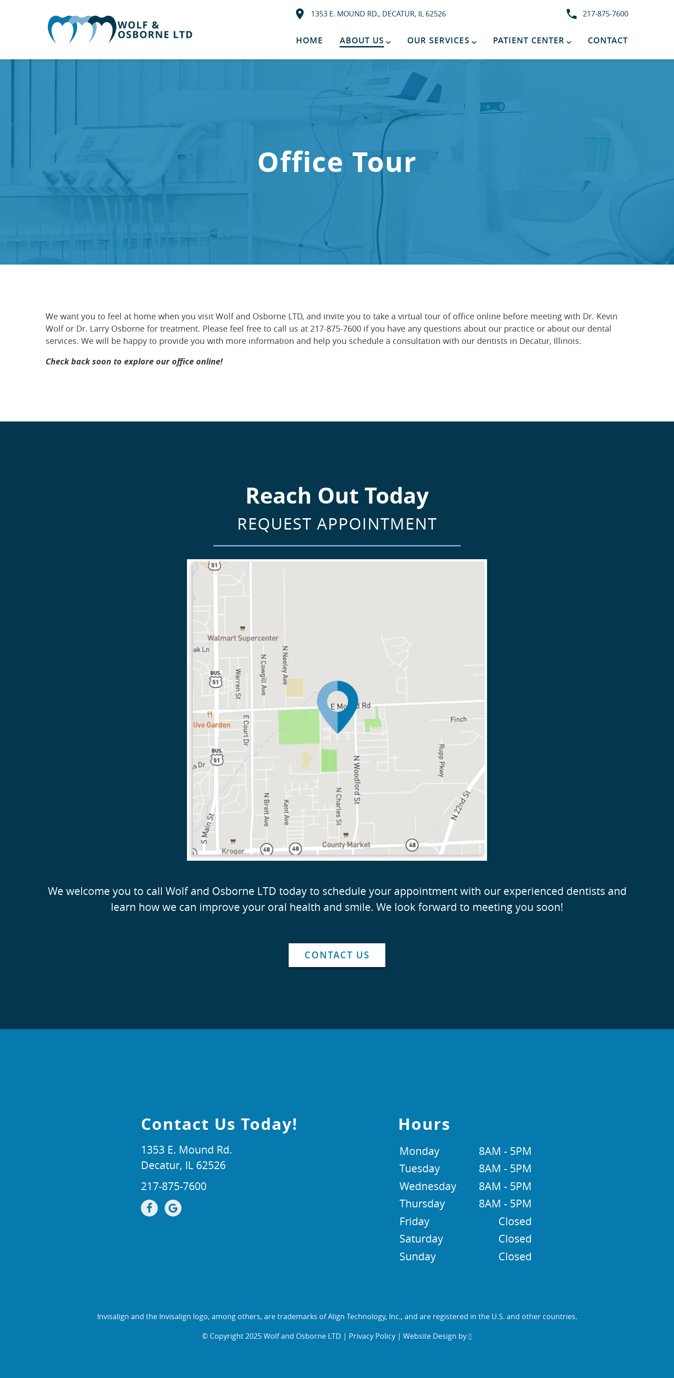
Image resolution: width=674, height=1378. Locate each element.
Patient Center (529, 40)
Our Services (438, 40)
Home (309, 40)
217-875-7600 (596, 14)
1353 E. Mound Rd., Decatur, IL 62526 (369, 14)
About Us (362, 40)
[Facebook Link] (149, 1208)
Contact (608, 40)
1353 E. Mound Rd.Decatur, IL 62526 (186, 1158)
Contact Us (337, 955)
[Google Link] (173, 1208)
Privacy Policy (372, 1336)
